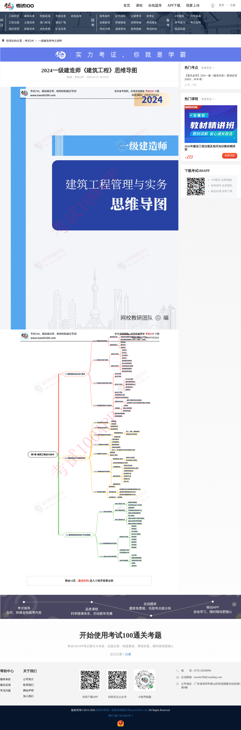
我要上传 (193, 5)
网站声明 (28, 690)
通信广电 (60, 22)
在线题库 (155, 5)
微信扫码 (83, 580)
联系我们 (28, 684)
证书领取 (120, 16)
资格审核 (136, 22)
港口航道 (45, 22)
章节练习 (180, 22)
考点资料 (195, 22)
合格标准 (105, 22)
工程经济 (14, 16)
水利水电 (45, 28)
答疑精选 (120, 22)
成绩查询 (120, 28)
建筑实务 (29, 16)
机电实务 (76, 16)
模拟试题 (180, 28)
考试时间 (151, 28)
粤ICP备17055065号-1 (120, 715)
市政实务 (60, 16)
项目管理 (14, 28)
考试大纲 (105, 28)
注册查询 (136, 16)
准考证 (150, 16)
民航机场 (45, 16)
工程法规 (14, 22)
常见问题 (5, 690)
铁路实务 (29, 28)
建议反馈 (5, 684)
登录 (223, 5)
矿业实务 (60, 28)
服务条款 (5, 679)
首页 (126, 5)
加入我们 (28, 696)
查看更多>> (208, 67)
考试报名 (151, 22)
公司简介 (28, 679)
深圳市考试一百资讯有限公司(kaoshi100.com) (122, 710)
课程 (139, 5)
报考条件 (105, 16)
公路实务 (29, 22)
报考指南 (136, 28)
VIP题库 (179, 16)
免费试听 (229, 155)
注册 (231, 5)
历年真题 (195, 16)
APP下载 (173, 5)
